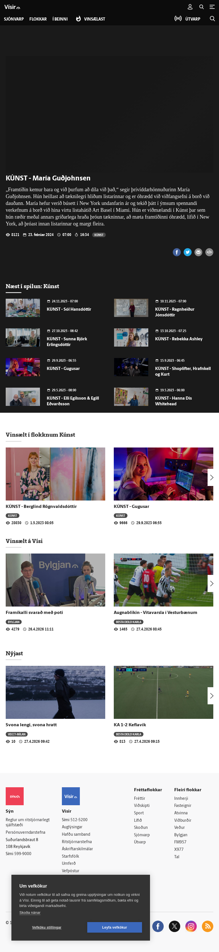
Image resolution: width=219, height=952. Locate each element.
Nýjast (14, 653)
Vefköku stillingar (47, 927)
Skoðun (141, 828)
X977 (179, 850)
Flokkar (38, 19)
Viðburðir (182, 821)
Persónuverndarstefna (25, 833)
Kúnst (99, 234)
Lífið (138, 821)
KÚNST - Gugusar (63, 369)
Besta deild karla (128, 621)
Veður (179, 828)
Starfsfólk (70, 857)
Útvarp (140, 842)
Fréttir (139, 799)
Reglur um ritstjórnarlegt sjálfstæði (28, 823)
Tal (176, 857)
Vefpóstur (70, 871)
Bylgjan (13, 621)
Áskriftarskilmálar (77, 849)
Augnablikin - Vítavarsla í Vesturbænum (155, 613)
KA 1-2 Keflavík (130, 725)
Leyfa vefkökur (114, 927)
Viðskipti (142, 806)
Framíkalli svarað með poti (34, 613)
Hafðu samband (76, 835)
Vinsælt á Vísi (24, 541)
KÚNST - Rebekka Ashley (178, 339)
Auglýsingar (72, 827)
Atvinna (181, 813)
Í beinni (60, 19)
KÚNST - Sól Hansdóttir (69, 310)
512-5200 (79, 820)
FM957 (180, 842)
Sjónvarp (142, 835)
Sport (139, 813)
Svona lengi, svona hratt (31, 725)
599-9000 (22, 854)
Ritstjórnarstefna (77, 842)
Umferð (69, 864)
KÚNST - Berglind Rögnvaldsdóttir (41, 507)
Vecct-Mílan (16, 734)
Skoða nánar (29, 912)
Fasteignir (182, 806)
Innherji (181, 799)
